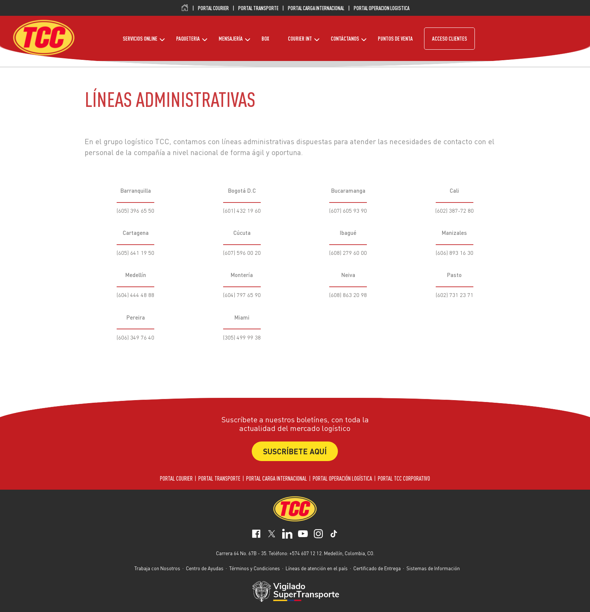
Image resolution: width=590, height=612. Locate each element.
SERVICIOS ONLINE (140, 38)
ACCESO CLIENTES (449, 38)
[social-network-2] (287, 534)
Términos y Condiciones (254, 568)
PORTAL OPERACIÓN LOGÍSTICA (342, 478)
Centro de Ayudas (205, 568)
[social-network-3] (303, 534)
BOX (265, 38)
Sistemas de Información (433, 568)
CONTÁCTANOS (345, 38)
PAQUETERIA (188, 38)
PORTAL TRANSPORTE (258, 8)
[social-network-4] (318, 534)
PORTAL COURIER (213, 8)
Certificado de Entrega (377, 568)
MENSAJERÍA (231, 38)
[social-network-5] (334, 534)
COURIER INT (300, 38)
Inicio (185, 8)
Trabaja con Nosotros (157, 568)
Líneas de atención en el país (317, 568)
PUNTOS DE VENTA (395, 38)
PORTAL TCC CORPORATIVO (404, 478)
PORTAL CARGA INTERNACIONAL (316, 8)
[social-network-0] (256, 534)
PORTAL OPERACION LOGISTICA (381, 8)
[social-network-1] (272, 534)
